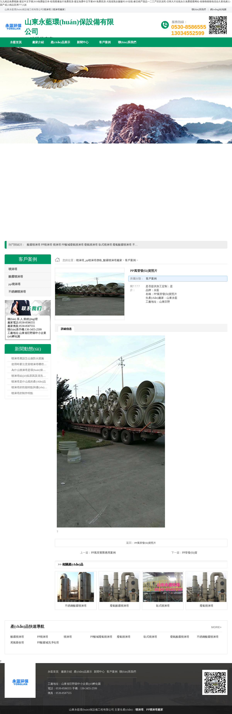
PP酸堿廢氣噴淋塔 (101, 636)
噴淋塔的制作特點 (22, 393)
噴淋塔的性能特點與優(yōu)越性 (29, 387)
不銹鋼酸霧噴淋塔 (207, 636)
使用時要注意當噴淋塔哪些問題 (29, 364)
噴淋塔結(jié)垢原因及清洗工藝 (29, 375)
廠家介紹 (38, 42)
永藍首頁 (16, 42)
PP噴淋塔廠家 (154, 709)
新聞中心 (82, 42)
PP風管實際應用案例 (103, 552)
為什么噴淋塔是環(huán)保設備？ (29, 370)
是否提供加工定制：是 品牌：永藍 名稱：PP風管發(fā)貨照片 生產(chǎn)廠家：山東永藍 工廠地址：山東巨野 (161, 294)
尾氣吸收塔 (17, 642)
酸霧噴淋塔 (17, 636)
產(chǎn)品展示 (60, 42)
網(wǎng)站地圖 (218, 9)
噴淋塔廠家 (59, 9)
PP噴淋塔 (42, 636)
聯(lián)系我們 (199, 9)
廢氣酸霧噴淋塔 (179, 636)
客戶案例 (105, 42)
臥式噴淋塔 (150, 636)
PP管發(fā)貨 (189, 552)
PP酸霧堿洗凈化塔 (48, 642)
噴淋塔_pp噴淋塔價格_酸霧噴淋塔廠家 (99, 260)
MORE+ (216, 627)
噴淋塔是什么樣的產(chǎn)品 (28, 381)
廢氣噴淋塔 (123, 636)
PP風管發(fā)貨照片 (145, 542)
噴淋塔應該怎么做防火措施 (27, 358)
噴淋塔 (47, 9)
